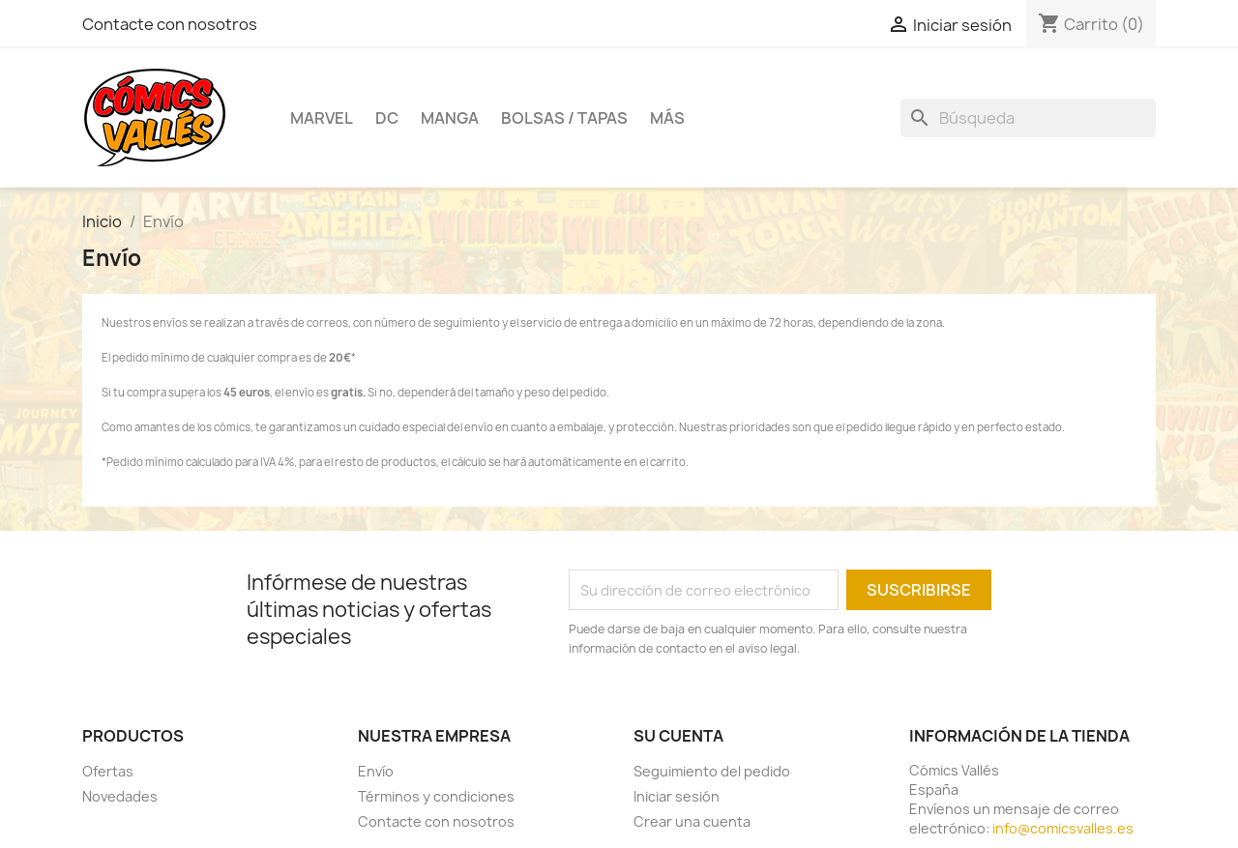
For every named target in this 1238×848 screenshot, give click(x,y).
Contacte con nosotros (169, 24)
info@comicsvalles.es (1063, 828)
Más (667, 118)
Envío (376, 771)
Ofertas (107, 771)
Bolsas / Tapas (564, 118)
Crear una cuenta (692, 821)
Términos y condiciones (436, 796)
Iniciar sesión (677, 796)
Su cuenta (678, 735)
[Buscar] (1028, 118)
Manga (450, 118)
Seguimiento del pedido (712, 771)
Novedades (120, 796)
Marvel (321, 118)
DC (386, 118)
